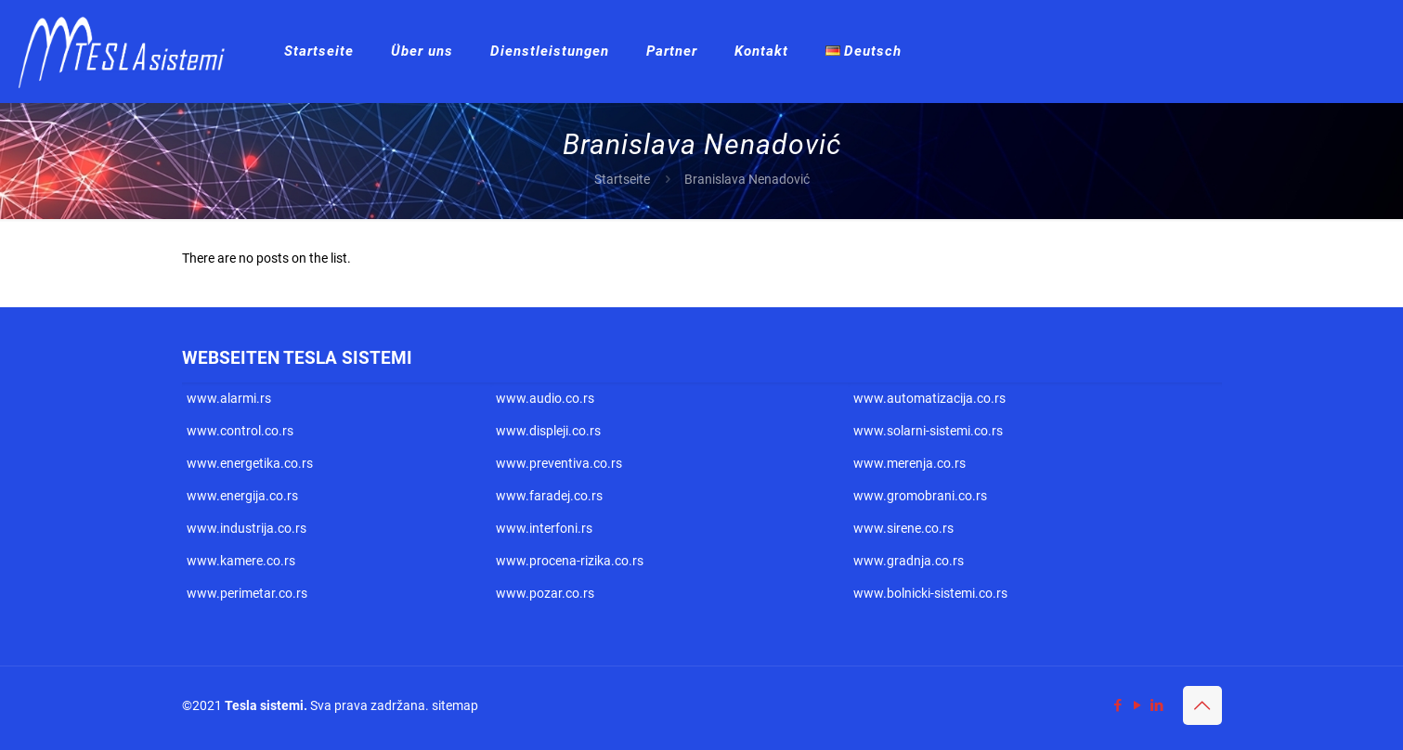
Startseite (622, 179)
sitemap (455, 705)
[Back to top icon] (1202, 705)
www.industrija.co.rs (246, 528)
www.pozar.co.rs (545, 593)
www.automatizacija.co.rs (929, 398)
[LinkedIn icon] (1157, 705)
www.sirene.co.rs (903, 528)
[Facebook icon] (1118, 705)
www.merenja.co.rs (909, 463)
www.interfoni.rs (544, 528)
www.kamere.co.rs (241, 560)
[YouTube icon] (1138, 705)
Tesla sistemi (264, 705)
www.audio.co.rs (545, 398)
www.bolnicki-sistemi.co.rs (930, 593)
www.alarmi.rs (229, 398)
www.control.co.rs (240, 430)
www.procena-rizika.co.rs (569, 560)
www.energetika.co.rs (250, 463)
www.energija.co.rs (242, 495)
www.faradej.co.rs (549, 495)
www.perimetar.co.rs (247, 593)
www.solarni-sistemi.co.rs (928, 430)
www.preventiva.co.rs (559, 463)
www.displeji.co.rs (548, 430)
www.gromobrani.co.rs (920, 495)
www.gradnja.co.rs (908, 560)
